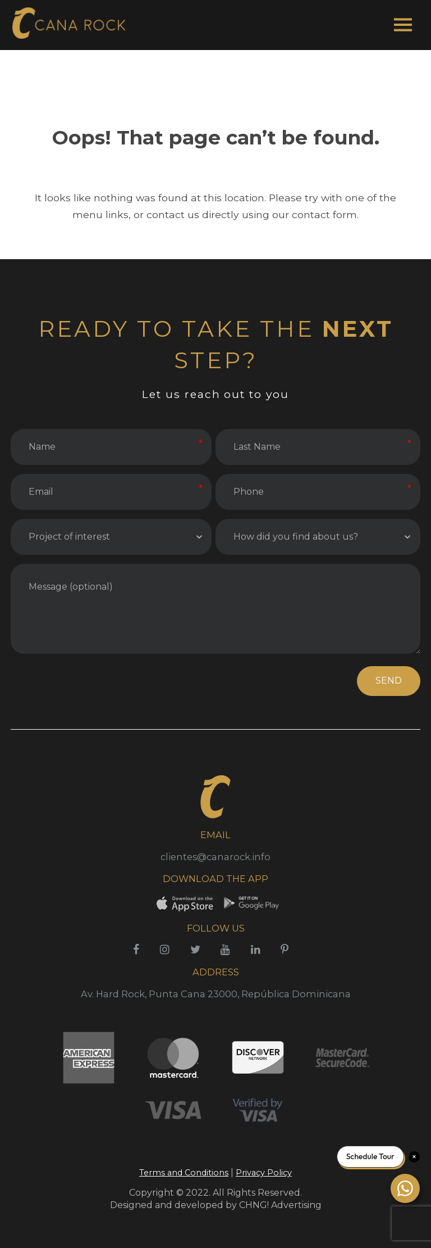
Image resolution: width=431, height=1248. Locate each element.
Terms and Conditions (183, 1173)
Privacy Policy (264, 1173)
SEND (388, 680)
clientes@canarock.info (215, 856)
